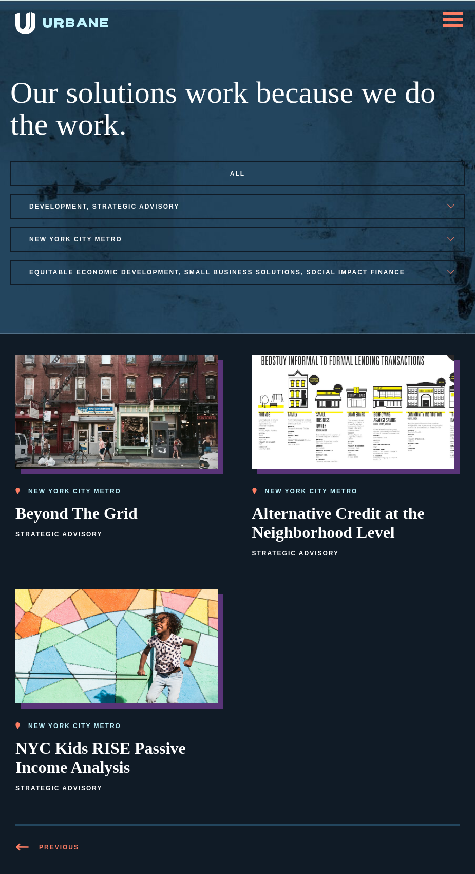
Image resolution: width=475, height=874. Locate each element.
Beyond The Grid (76, 513)
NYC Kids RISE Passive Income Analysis (100, 757)
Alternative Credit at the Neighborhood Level (338, 523)
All (237, 173)
